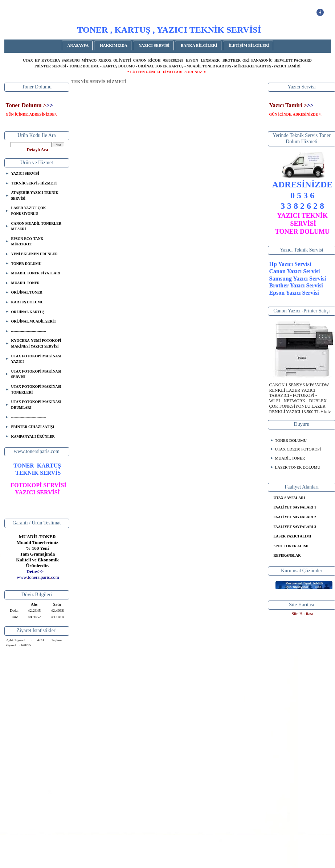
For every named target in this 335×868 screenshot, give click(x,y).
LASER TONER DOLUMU (297, 467)
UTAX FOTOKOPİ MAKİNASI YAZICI (36, 359)
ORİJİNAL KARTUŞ (28, 312)
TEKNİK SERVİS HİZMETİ (34, 183)
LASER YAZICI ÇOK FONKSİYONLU (28, 211)
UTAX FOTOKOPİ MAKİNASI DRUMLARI (36, 405)
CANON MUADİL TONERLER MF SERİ (36, 226)
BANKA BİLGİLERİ (199, 45)
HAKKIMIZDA (113, 45)
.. (38, 577)
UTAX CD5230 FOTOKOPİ (298, 449)
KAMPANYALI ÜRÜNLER (33, 437)
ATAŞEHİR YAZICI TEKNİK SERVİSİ (34, 195)
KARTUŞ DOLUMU (27, 302)
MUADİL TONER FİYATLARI (36, 273)
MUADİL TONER (25, 283)
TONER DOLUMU (26, 264)
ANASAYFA (78, 45)
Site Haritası (302, 613)
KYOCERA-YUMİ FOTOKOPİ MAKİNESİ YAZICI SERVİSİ (36, 343)
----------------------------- (28, 331)
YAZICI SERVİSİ (154, 45)
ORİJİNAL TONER (26, 292)
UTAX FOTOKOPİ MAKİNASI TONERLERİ (36, 389)
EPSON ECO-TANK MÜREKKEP (27, 241)
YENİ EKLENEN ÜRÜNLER (34, 254)
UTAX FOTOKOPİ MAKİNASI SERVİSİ (36, 374)
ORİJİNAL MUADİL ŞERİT (33, 321)
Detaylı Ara (37, 149)
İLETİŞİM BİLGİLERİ (249, 45)
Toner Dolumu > (26, 105)
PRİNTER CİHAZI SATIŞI (32, 427)
